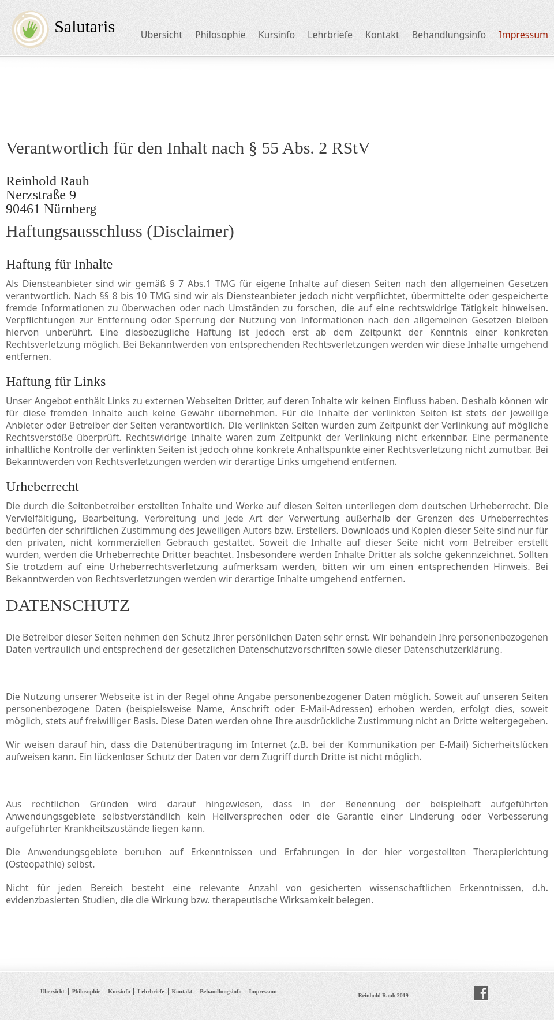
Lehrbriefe (330, 34)
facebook (481, 993)
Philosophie (220, 34)
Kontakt (382, 34)
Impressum (523, 34)
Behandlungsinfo (449, 34)
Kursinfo (277, 34)
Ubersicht (161, 34)
